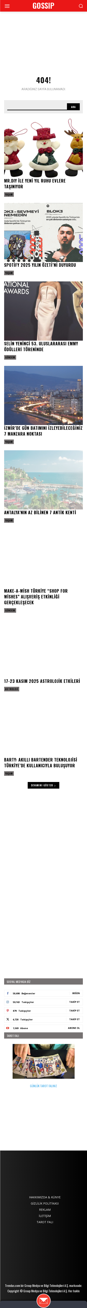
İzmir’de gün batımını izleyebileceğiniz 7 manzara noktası (43, 431)
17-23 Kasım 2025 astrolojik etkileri (42, 681)
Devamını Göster (43, 785)
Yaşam (9, 194)
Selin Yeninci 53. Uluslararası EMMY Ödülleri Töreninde (41, 346)
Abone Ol (74, 1027)
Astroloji (11, 689)
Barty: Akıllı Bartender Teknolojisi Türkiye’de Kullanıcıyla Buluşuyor (40, 763)
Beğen (76, 993)
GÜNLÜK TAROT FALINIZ (44, 1066)
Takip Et (74, 1001)
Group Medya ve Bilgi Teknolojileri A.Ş (46, 1285)
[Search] (73, 106)
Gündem (10, 357)
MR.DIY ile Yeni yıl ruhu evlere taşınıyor (35, 184)
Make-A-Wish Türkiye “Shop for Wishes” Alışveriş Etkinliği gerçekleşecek (36, 596)
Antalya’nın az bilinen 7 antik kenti (40, 512)
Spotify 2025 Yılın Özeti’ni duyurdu (40, 265)
